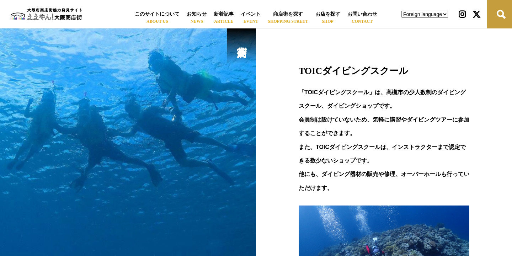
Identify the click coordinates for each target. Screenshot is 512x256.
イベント (251, 14)
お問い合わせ (362, 14)
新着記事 (224, 14)
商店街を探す (288, 14)
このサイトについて (157, 14)
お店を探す (327, 14)
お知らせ (197, 14)
